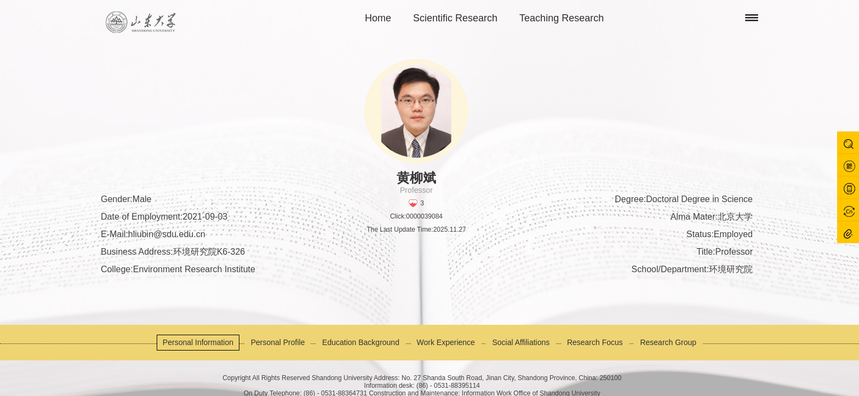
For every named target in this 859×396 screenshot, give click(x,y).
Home (378, 18)
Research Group (668, 342)
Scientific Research (455, 18)
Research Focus (595, 342)
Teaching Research (561, 18)
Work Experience (446, 342)
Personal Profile (278, 342)
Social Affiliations (520, 342)
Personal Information (198, 342)
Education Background (360, 342)
